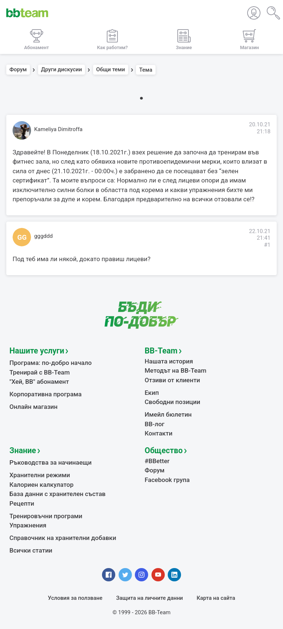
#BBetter (157, 461)
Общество (164, 450)
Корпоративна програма (46, 394)
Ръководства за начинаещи (51, 462)
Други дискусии (61, 69)
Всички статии (31, 550)
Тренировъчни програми (46, 516)
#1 (267, 245)
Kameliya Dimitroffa (58, 129)
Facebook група (167, 479)
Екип (152, 392)
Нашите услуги (37, 350)
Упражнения (28, 525)
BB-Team (161, 350)
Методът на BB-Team (176, 370)
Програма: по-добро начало (51, 362)
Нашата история (169, 361)
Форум (18, 69)
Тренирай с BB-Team (40, 372)
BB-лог (155, 424)
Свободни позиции (173, 402)
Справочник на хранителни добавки (63, 537)
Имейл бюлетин (168, 414)
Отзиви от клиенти (172, 380)
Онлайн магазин (34, 406)
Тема (146, 69)
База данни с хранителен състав (58, 494)
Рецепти (22, 503)
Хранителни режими (40, 475)
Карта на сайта (216, 598)
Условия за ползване (75, 598)
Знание (23, 450)
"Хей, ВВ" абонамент (39, 381)
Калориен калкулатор (42, 484)
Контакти (159, 433)
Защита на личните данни (149, 598)
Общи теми (110, 69)
